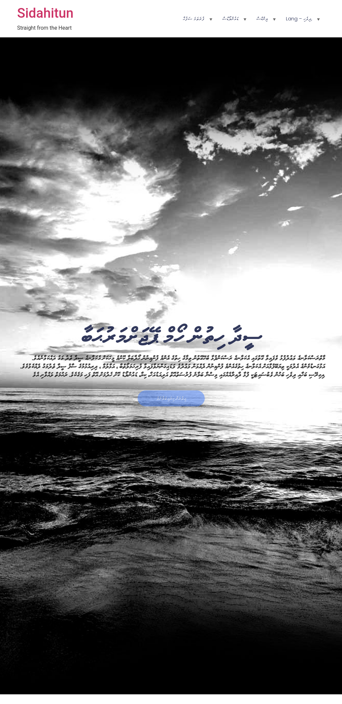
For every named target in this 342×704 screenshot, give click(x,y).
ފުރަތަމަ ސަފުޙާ (193, 18)
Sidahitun (45, 13)
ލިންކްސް (262, 18)
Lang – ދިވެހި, (299, 18)
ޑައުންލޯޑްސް (230, 18)
